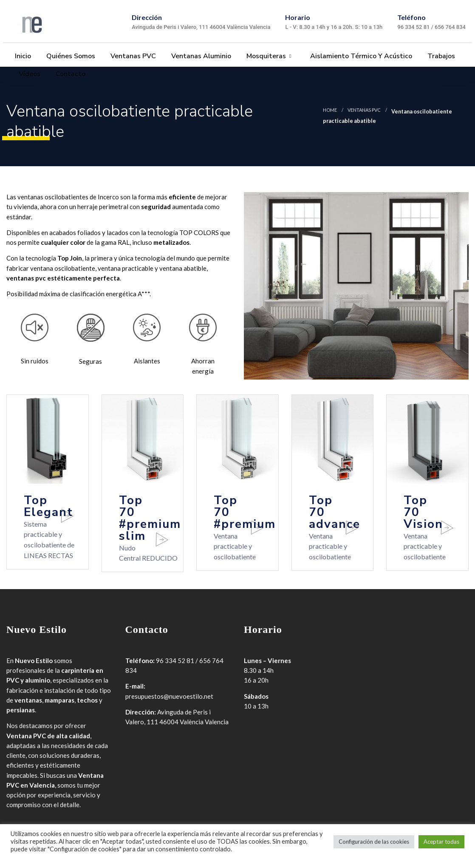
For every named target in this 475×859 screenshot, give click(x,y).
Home (330, 110)
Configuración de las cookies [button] (374, 841)
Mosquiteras (265, 56)
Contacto (69, 74)
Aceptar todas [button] (441, 841)
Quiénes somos (70, 56)
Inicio (22, 56)
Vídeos (28, 74)
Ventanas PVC (132, 56)
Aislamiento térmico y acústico (360, 56)
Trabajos (440, 56)
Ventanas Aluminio (200, 56)
